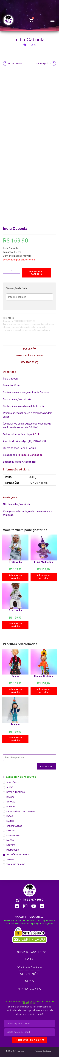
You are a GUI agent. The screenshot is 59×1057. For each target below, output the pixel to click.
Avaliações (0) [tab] (29, 362)
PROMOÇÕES (12, 850)
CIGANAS (10, 802)
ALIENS (9, 787)
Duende (15, 724)
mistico (20, 327)
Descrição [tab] (29, 348)
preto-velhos (18, 330)
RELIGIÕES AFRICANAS (24, 321)
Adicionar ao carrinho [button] (15, 576)
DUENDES (11, 806)
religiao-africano (33, 330)
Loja (33, 44)
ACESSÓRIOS (12, 782)
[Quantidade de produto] (11, 271)
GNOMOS (10, 831)
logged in (30, 511)
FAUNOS (10, 821)
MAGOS (10, 840)
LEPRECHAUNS (13, 835)
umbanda (46, 330)
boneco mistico (39, 324)
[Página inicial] (24, 44)
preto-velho (30, 327)
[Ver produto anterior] (5, 63)
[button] (52, 20)
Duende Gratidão (43, 676)
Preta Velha (15, 562)
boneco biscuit (24, 324)
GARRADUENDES (14, 826)
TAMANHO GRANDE (15, 864)
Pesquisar (46, 766)
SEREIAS (10, 859)
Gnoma (15, 676)
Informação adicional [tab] (29, 355)
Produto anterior (15, 63)
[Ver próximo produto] (54, 63)
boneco (12, 324)
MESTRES (10, 845)
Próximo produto (44, 63)
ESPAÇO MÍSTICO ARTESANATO (21, 811)
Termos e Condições (29, 454)
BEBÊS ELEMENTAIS (15, 792)
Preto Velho (15, 610)
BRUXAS (10, 797)
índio (14, 327)
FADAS (9, 816)
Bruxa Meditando (43, 562)
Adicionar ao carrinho (36, 272)
